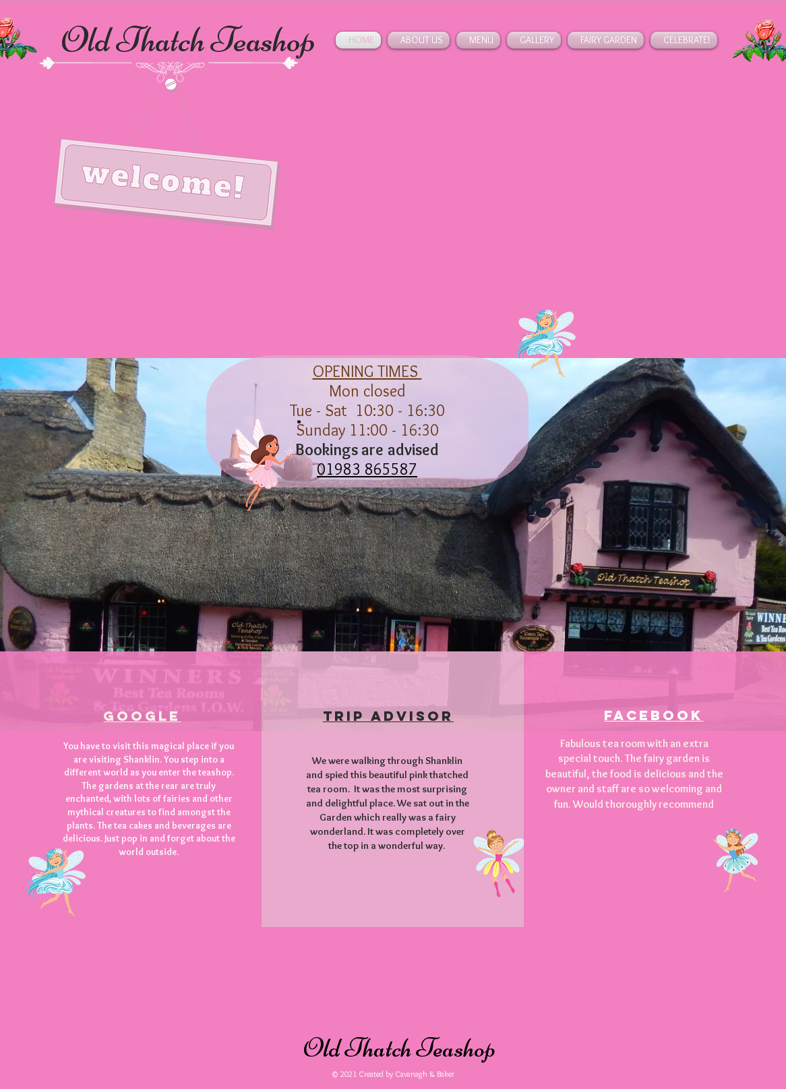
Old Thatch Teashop (188, 39)
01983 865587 (367, 469)
